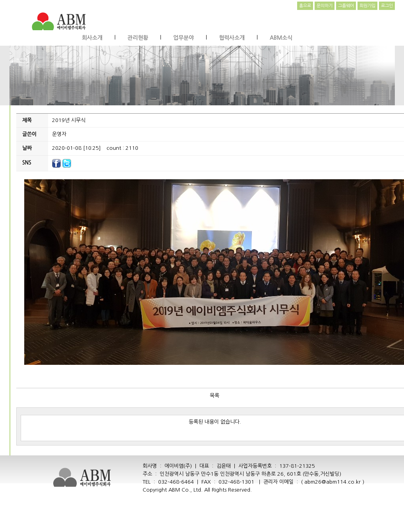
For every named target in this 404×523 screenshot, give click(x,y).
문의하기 (324, 6)
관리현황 (138, 38)
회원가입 (367, 6)
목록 (214, 395)
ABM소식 (281, 38)
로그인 (387, 6)
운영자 (59, 134)
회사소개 (92, 38)
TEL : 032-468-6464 (168, 481)
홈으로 (305, 6)
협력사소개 (232, 38)
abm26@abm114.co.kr (332, 481)
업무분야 (183, 38)
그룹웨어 (346, 6)
